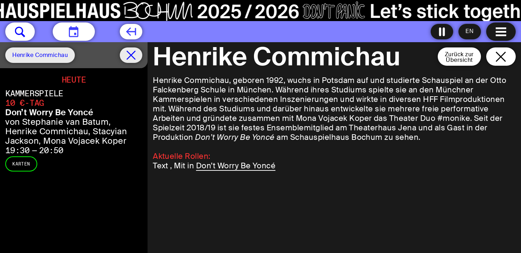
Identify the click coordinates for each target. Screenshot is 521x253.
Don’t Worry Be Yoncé (236, 166)
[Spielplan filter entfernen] (131, 55)
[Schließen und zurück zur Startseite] (501, 56)
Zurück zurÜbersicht (459, 57)
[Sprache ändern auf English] (469, 31)
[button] (20, 31)
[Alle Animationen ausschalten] (442, 31)
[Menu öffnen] (501, 31)
